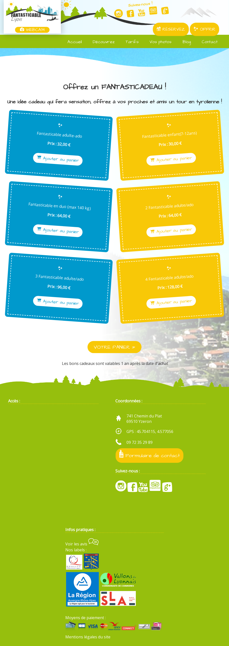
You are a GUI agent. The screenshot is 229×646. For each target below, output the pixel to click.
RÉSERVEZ (171, 29)
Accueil (72, 42)
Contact (207, 42)
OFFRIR (204, 29)
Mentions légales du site (87, 637)
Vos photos (157, 42)
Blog (183, 42)
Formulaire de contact (149, 454)
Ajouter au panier (60, 159)
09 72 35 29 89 (139, 442)
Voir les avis (82, 544)
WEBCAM (32, 30)
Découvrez (101, 42)
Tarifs (129, 42)
